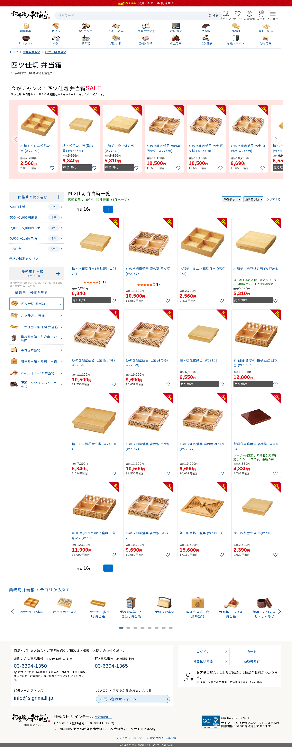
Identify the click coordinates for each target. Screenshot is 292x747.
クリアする (273, 199)
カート (252, 651)
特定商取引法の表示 (163, 738)
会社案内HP (103, 717)
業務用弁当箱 (32, 273)
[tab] (121, 628)
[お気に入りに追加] (53, 168)
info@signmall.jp (33, 698)
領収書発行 (252, 661)
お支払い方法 (203, 661)
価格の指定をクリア (24, 258)
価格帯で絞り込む (32, 196)
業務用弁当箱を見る (30, 292)
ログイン (203, 651)
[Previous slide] (15, 139)
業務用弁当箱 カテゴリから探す (39, 589)
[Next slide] (276, 139)
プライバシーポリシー (130, 738)
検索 (213, 16)
